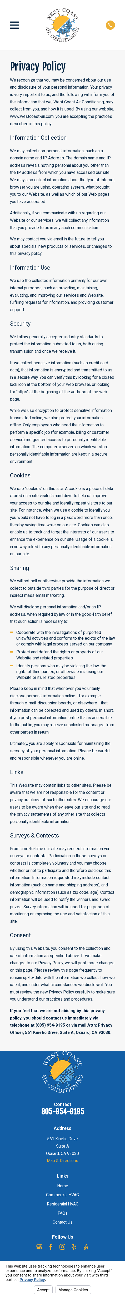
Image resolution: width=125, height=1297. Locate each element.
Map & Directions (62, 1160)
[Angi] (86, 1247)
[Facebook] (51, 1247)
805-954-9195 (62, 1111)
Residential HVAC (62, 1204)
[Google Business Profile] (39, 1247)
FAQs (63, 1213)
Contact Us (63, 1222)
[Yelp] (74, 1247)
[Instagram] (62, 1247)
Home (62, 1185)
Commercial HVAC (62, 1194)
